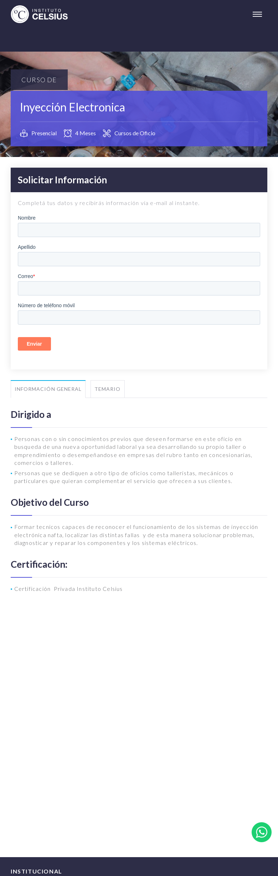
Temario (107, 389)
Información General (48, 389)
